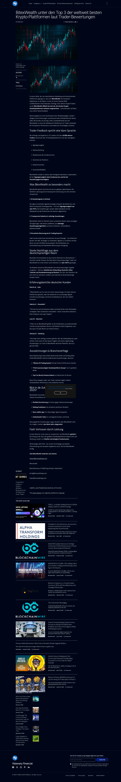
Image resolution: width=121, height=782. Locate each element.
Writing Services (79, 3)
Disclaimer (90, 775)
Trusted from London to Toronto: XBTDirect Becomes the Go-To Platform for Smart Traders (21, 488)
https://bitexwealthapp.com (38, 459)
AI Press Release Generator (65, 3)
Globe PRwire (18, 649)
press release (37, 493)
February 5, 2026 (19, 705)
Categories (37, 3)
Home (30, 3)
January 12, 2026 (19, 712)
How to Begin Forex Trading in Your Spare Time (22, 729)
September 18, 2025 (20, 733)
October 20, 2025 (19, 723)
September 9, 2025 (20, 744)
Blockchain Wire (19, 76)
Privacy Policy (68, 388)
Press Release (19, 86)
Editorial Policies (101, 775)
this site (61, 493)
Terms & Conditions (70, 775)
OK (60, 392)
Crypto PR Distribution (49, 3)
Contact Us (88, 3)
